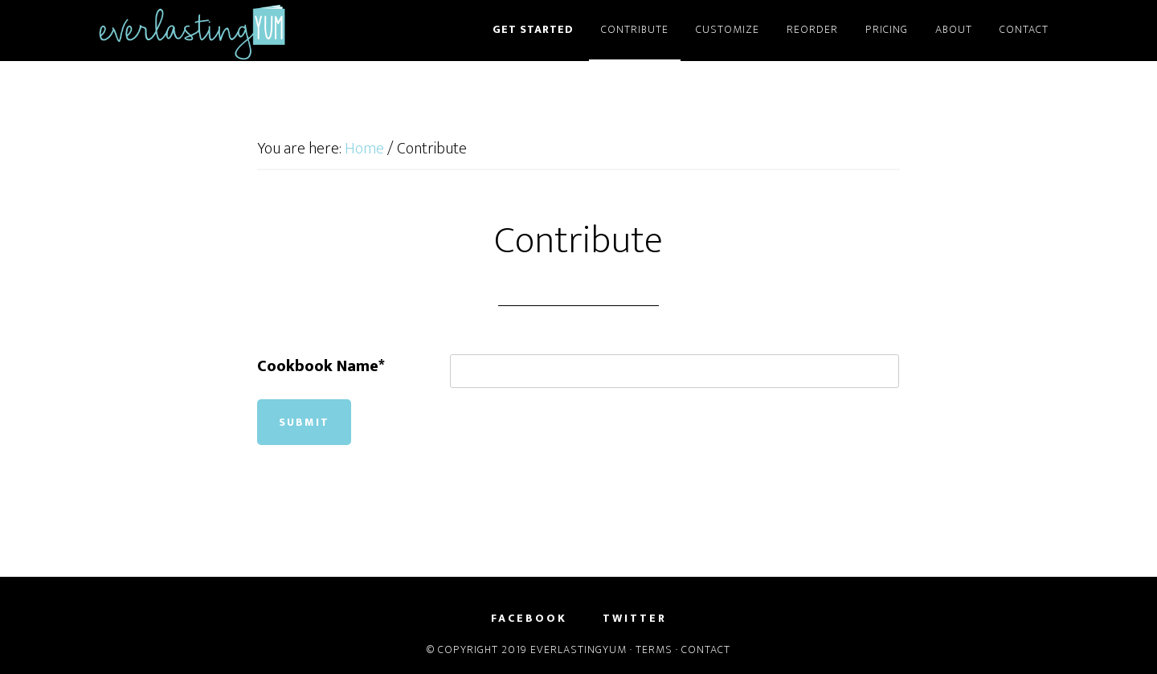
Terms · (658, 649)
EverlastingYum (241, 30)
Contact (705, 649)
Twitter (635, 618)
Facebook (529, 618)
